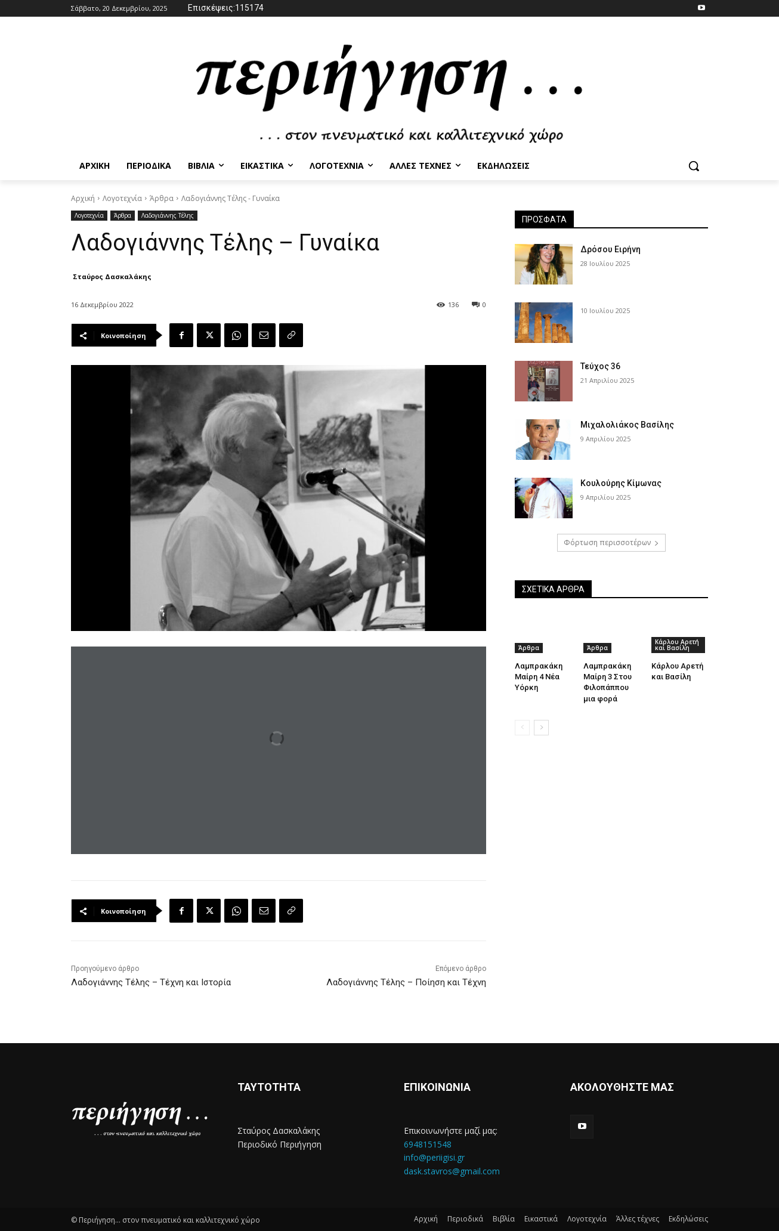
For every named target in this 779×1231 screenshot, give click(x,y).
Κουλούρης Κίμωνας (620, 483)
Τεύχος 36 (600, 366)
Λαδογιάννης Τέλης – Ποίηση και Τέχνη (406, 982)
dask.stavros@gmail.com (452, 1171)
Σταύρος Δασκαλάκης (112, 276)
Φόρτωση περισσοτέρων (611, 542)
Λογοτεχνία (122, 198)
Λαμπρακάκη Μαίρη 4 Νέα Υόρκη (538, 676)
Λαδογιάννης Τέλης (167, 216)
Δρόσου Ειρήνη (610, 249)
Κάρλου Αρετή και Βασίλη (677, 645)
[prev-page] (522, 727)
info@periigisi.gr (434, 1157)
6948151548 (428, 1144)
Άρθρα (162, 198)
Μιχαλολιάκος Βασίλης (627, 424)
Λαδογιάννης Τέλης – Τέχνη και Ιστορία (151, 982)
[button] (693, 165)
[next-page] (541, 727)
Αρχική (83, 198)
